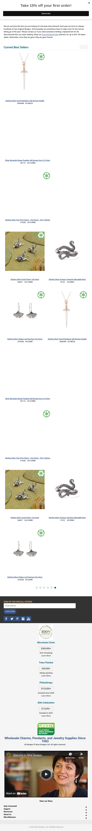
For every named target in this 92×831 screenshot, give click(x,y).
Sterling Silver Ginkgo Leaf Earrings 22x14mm (24, 339)
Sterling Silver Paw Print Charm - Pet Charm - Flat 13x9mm (27, 220)
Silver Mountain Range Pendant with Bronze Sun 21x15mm (27, 160)
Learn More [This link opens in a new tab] (46, 676)
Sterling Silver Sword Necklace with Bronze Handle (25, 101)
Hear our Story (46, 801)
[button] (37, 587)
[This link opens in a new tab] (46, 724)
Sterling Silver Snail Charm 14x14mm (25, 279)
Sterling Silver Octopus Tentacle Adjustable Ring (67, 279)
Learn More (46, 656)
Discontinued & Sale (50, 34)
